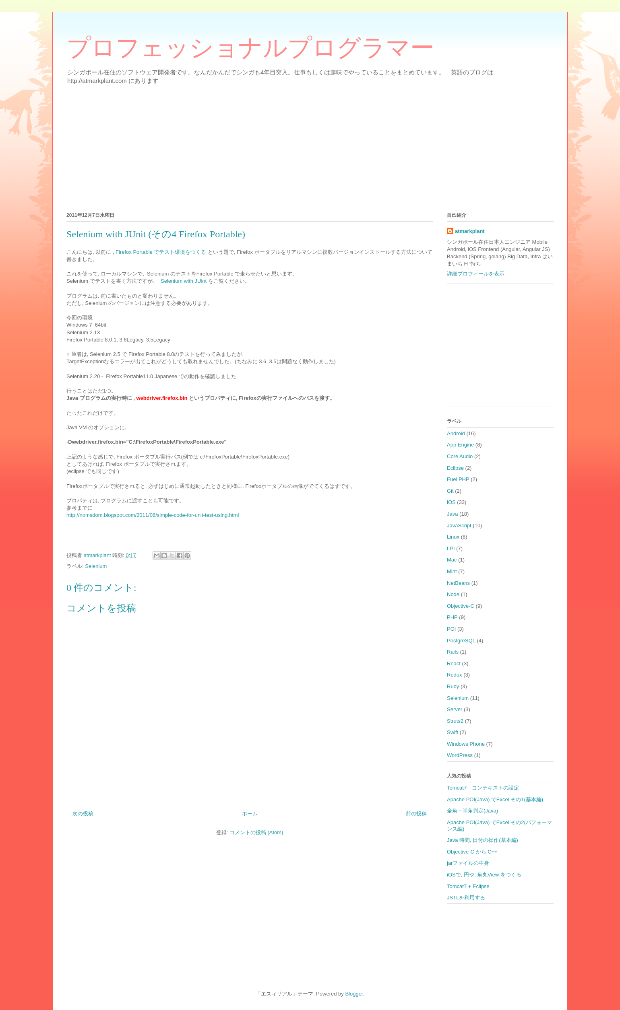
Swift (452, 732)
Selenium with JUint (184, 281)
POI (451, 629)
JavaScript (459, 525)
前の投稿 (416, 813)
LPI (451, 548)
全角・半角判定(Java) (472, 811)
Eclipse (455, 468)
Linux (453, 537)
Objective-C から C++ (472, 852)
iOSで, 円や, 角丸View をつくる (484, 875)
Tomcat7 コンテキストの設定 (483, 788)
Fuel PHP (458, 479)
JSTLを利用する (466, 898)
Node (453, 594)
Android (456, 433)
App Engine (460, 445)
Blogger (354, 994)
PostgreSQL (461, 641)
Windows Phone (466, 744)
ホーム (250, 813)
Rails (453, 652)
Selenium (96, 566)
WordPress (460, 755)
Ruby (453, 686)
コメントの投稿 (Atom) (256, 832)
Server (454, 709)
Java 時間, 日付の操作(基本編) (482, 840)
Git (450, 491)
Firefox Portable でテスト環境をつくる (161, 252)
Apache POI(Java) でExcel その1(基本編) (495, 799)
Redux (454, 675)
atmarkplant (470, 231)
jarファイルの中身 (468, 863)
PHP (452, 617)
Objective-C (460, 606)
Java (452, 514)
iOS (451, 502)
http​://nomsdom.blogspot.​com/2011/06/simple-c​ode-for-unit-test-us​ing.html (152, 515)
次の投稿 (82, 813)
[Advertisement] (308, 147)
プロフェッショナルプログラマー (250, 48)
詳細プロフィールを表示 (475, 274)
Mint (452, 571)
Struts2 (455, 721)
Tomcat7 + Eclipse (468, 886)
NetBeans (458, 583)
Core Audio (460, 456)
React (454, 663)
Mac (452, 560)
